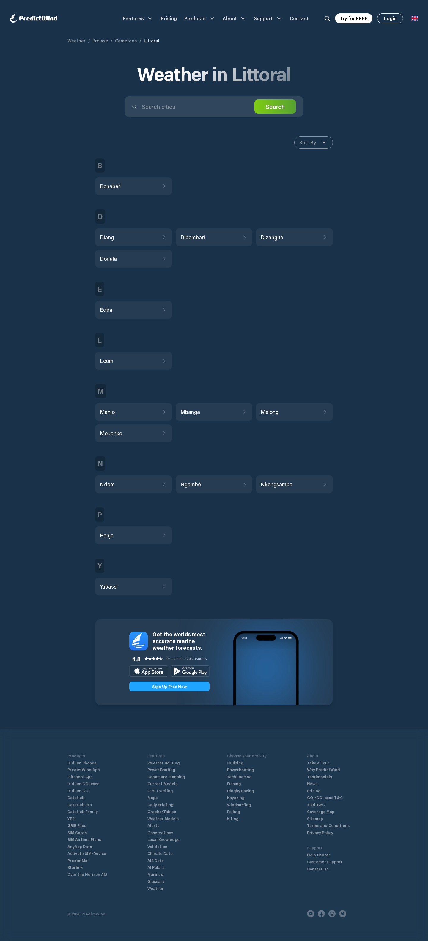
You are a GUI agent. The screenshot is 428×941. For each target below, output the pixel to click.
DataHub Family (82, 811)
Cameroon (126, 41)
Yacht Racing (239, 776)
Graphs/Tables (161, 811)
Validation (157, 846)
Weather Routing (163, 762)
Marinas (155, 874)
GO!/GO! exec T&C (325, 797)
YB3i (71, 818)
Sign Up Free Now (169, 686)
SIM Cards (77, 832)
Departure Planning (166, 776)
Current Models (162, 783)
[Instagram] (332, 913)
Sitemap (315, 818)
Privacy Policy (320, 832)
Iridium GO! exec (83, 783)
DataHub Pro (79, 804)
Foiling (233, 811)
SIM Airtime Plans (84, 839)
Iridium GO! (78, 790)
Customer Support (324, 861)
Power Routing (161, 769)
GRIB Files (76, 825)
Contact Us (317, 868)
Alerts (153, 825)
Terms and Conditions (328, 825)
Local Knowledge (163, 839)
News (312, 783)
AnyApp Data (79, 846)
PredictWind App (83, 769)
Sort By (313, 142)
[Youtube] (310, 913)
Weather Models (163, 818)
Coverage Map (320, 811)
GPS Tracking (160, 790)
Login (390, 18)
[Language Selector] (415, 18)
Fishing (234, 783)
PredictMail (78, 860)
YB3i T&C (316, 804)
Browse (100, 41)
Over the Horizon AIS (87, 874)
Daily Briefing (160, 804)
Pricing (169, 18)
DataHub (75, 797)
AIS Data (155, 860)
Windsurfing (239, 804)
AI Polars (155, 867)
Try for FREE (354, 18)
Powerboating (240, 769)
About (235, 18)
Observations (160, 832)
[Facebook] (321, 913)
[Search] (327, 18)
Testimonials (319, 776)
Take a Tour (318, 762)
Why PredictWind (323, 769)
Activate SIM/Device (86, 853)
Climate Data (160, 853)
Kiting (232, 818)
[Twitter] (342, 913)
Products (199, 18)
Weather (76, 41)
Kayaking (235, 797)
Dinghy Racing (240, 790)
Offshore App (80, 776)
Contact (299, 18)
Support (268, 18)
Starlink (75, 867)
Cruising (235, 762)
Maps (152, 797)
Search (275, 106)
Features (138, 18)
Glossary (155, 881)
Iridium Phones (81, 762)
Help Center (318, 854)
